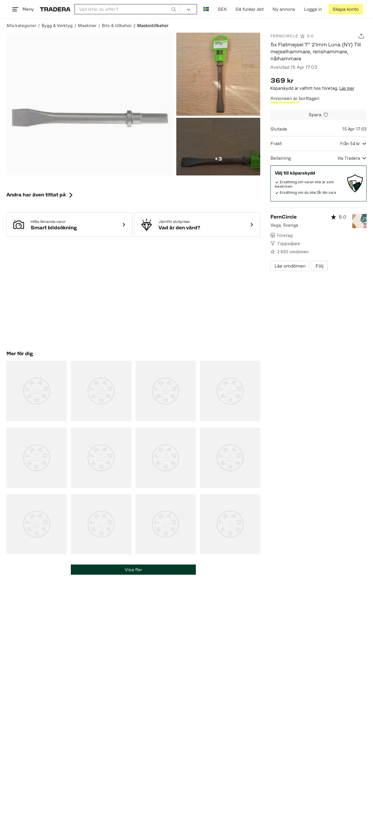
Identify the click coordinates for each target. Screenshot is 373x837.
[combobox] (127, 9)
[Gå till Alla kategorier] (21, 25)
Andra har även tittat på (40, 195)
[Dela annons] (361, 36)
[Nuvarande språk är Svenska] (206, 9)
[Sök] (173, 9)
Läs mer (346, 88)
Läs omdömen (290, 265)
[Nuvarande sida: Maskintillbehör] (152, 25)
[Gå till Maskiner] (87, 25)
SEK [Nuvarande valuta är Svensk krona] (222, 9)
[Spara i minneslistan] (318, 115)
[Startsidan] (55, 9)
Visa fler (133, 569)
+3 (218, 159)
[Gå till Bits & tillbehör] (117, 25)
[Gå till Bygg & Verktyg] (57, 25)
